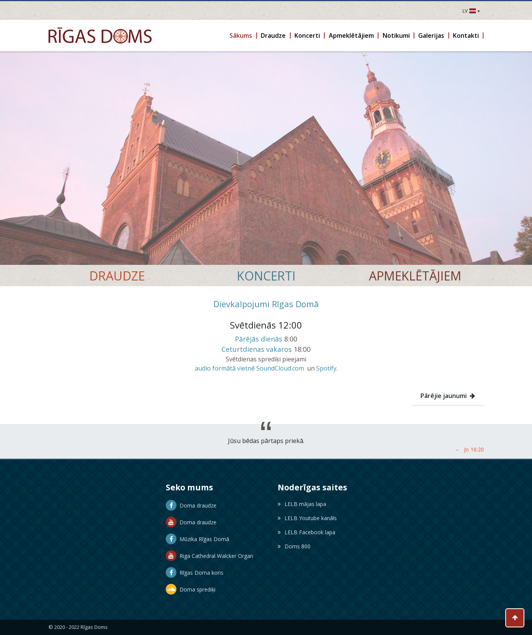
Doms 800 (294, 546)
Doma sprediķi (190, 589)
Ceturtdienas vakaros (257, 349)
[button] (241, 35)
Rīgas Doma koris (194, 572)
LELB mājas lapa (302, 504)
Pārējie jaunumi (447, 396)
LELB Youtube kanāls (307, 518)
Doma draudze (191, 505)
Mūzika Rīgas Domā (197, 539)
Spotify (326, 368)
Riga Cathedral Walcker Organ (209, 555)
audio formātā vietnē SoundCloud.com (249, 368)
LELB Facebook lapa (306, 532)
